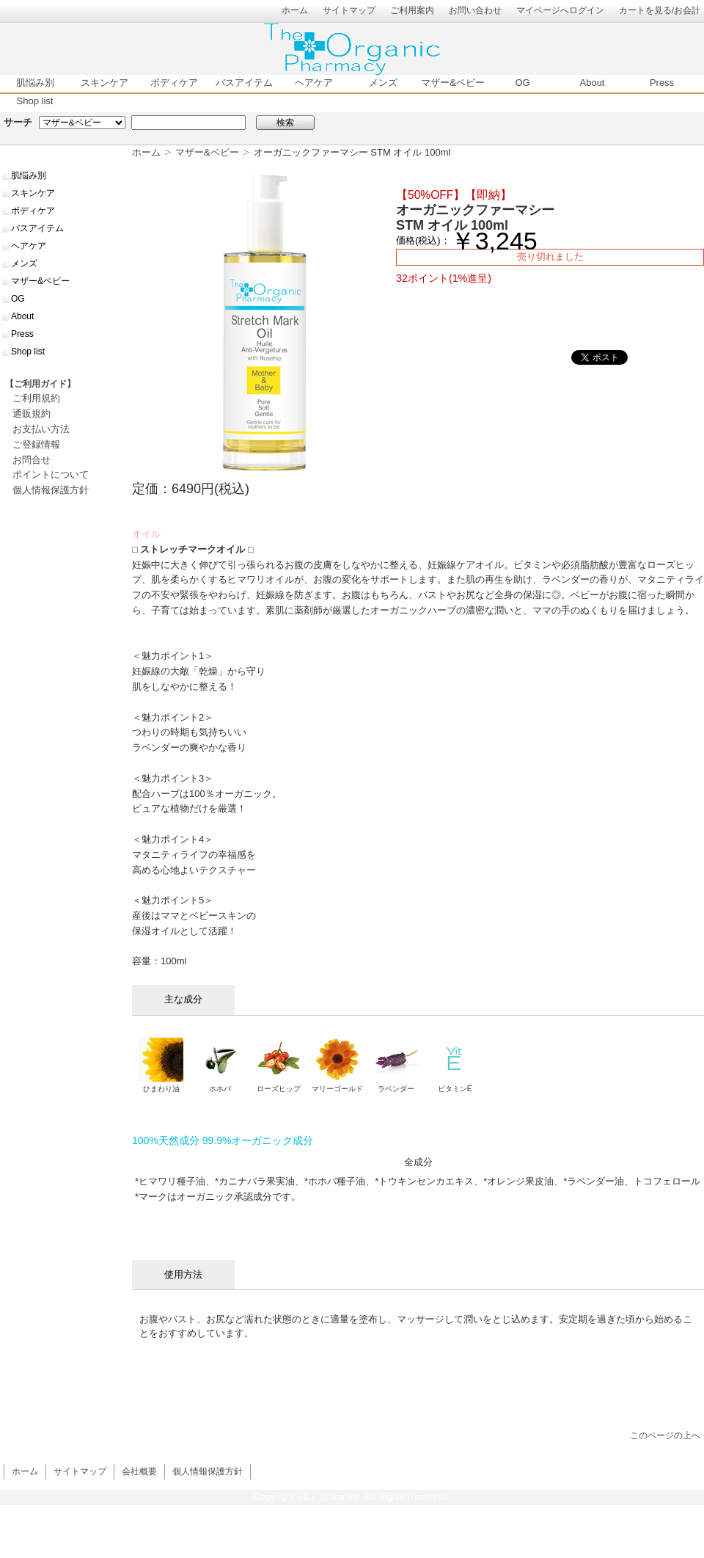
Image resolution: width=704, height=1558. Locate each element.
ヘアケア (314, 82)
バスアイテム (244, 82)
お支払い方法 (41, 428)
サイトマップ (349, 10)
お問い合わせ (475, 10)
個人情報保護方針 (50, 489)
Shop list (35, 100)
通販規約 (31, 413)
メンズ (383, 82)
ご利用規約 (36, 398)
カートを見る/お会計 (659, 10)
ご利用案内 (412, 10)
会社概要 (139, 1471)
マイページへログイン (560, 10)
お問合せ (31, 459)
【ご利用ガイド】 (40, 384)
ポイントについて (50, 474)
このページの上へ (665, 1435)
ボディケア (174, 82)
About (592, 82)
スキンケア (104, 82)
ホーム (295, 10)
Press (662, 82)
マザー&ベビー (453, 82)
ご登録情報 (36, 444)
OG (522, 82)
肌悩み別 (35, 82)
